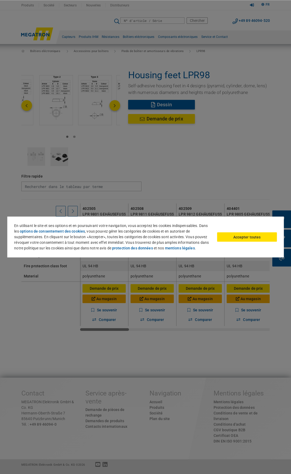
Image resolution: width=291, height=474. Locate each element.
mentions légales (180, 248)
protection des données (132, 248)
